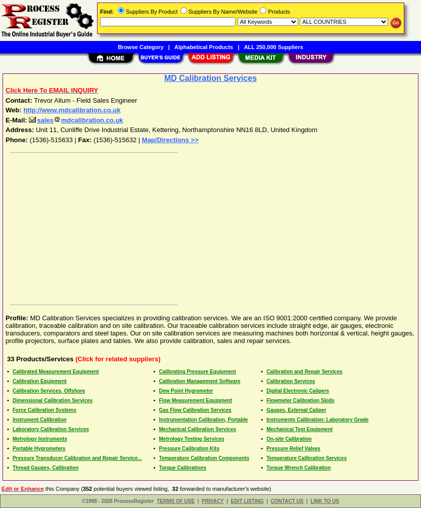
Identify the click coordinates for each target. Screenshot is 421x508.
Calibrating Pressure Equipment (197, 371)
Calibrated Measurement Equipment (56, 371)
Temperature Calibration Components (204, 458)
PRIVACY (213, 501)
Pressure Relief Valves (293, 448)
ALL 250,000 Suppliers (273, 47)
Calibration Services (290, 381)
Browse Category (140, 47)
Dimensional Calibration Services (52, 400)
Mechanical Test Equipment (299, 429)
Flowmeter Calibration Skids (300, 400)
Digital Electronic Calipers (297, 391)
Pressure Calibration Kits (189, 448)
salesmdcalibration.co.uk (76, 120)
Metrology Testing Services (191, 439)
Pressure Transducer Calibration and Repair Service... (77, 458)
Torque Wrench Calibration (298, 468)
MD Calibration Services (210, 78)
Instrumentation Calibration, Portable (203, 419)
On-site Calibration (288, 439)
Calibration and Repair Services (304, 371)
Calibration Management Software (200, 381)
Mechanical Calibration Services (198, 429)
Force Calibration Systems (44, 410)
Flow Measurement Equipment (195, 400)
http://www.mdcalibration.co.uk (71, 110)
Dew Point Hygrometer (186, 391)
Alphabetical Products (203, 47)
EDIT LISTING (247, 501)
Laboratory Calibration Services (51, 429)
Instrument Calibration (40, 419)
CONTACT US (287, 501)
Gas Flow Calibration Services (195, 410)
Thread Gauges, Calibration (46, 468)
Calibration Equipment (40, 381)
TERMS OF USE (176, 501)
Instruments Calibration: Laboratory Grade (317, 419)
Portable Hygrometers (39, 448)
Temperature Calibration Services (306, 458)
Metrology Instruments (40, 439)
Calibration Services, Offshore (49, 391)
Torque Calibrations (183, 468)
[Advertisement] (211, 226)
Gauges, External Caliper (296, 410)
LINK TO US (324, 501)
